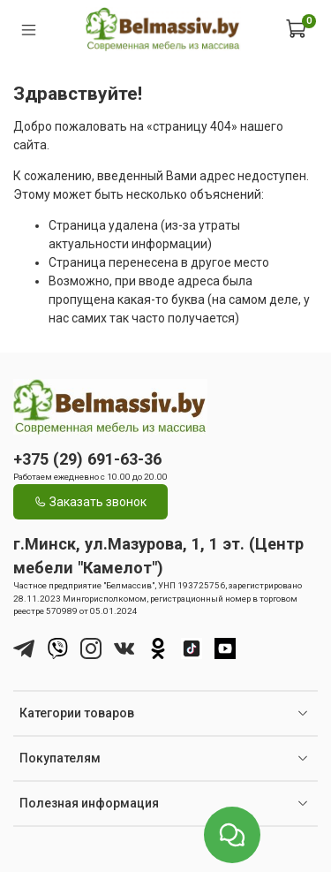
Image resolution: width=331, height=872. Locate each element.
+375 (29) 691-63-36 (87, 459)
